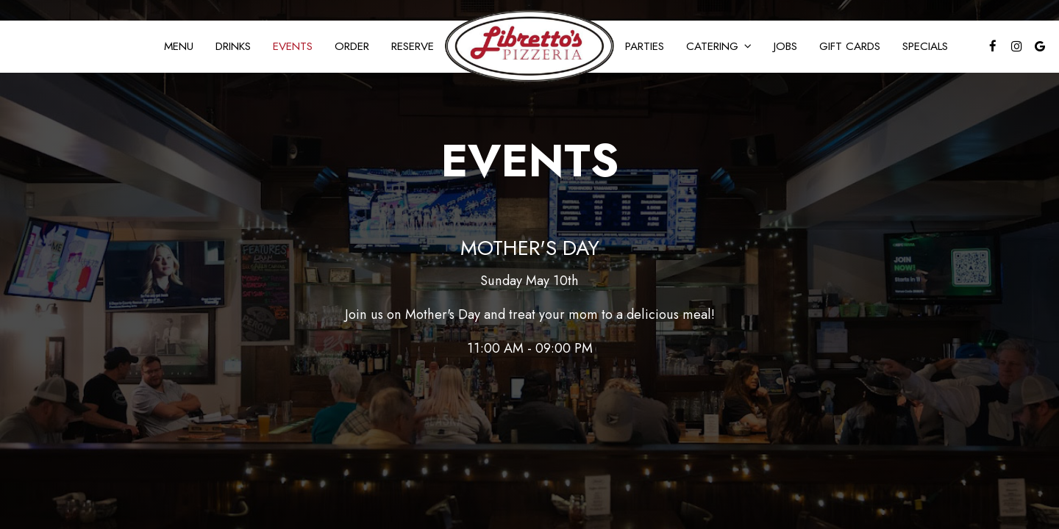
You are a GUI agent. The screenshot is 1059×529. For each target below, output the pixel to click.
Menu (178, 46)
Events (293, 46)
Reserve (412, 46)
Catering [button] (719, 46)
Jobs (785, 46)
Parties (644, 46)
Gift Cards (849, 46)
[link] (529, 46)
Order (352, 46)
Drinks (233, 46)
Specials (925, 46)
